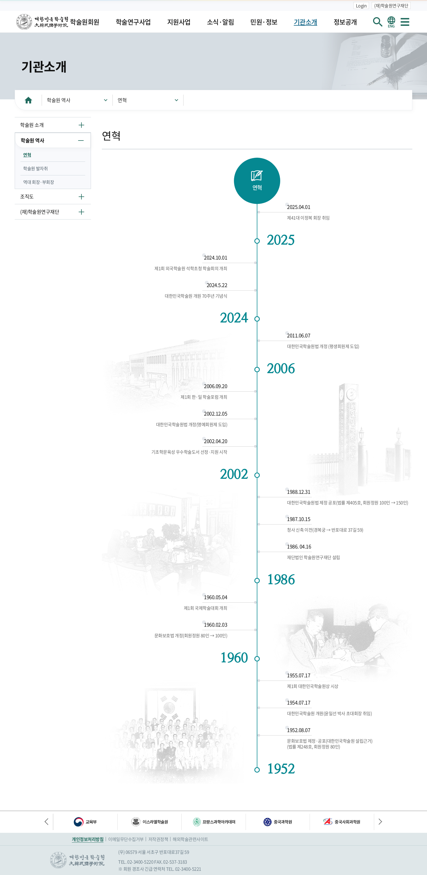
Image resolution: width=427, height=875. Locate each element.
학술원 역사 (58, 100)
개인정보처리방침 (87, 839)
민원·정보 (263, 22)
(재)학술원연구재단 (391, 5)
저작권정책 (158, 839)
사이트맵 (405, 22)
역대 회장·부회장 (38, 182)
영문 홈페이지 (391, 22)
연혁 (122, 100)
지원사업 (179, 22)
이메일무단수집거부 (126, 839)
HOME (28, 100)
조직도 (27, 196)
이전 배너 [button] (49, 822)
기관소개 (305, 22)
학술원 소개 (32, 125)
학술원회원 (84, 22)
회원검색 (377, 22)
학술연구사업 (133, 22)
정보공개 (345, 22)
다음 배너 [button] (378, 822)
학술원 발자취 (35, 168)
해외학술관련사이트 (190, 839)
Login (361, 5)
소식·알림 (220, 22)
